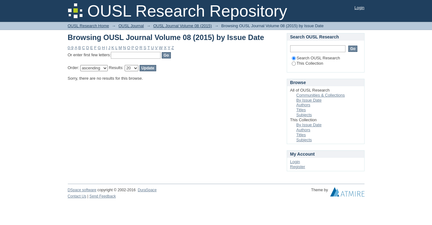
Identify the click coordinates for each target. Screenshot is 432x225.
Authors (303, 104)
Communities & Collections (320, 95)
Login (360, 7)
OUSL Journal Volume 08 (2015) (182, 25)
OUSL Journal (131, 25)
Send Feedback (102, 196)
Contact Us (77, 196)
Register (297, 166)
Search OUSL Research (316, 58)
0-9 (71, 47)
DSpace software (82, 190)
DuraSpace (147, 190)
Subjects (304, 114)
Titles (301, 110)
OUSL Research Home (88, 25)
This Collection (307, 63)
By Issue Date (309, 100)
